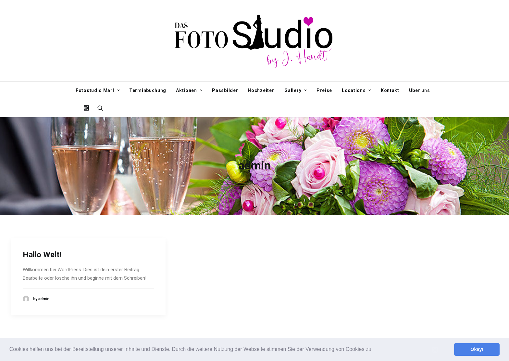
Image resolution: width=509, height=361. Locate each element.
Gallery (295, 90)
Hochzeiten (261, 90)
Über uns (419, 90)
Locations (356, 90)
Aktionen (189, 90)
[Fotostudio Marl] (254, 41)
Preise (324, 90)
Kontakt (390, 90)
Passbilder (225, 90)
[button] (375, 350)
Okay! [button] (476, 349)
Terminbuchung (147, 90)
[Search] (98, 108)
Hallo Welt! (42, 253)
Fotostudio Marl (97, 90)
